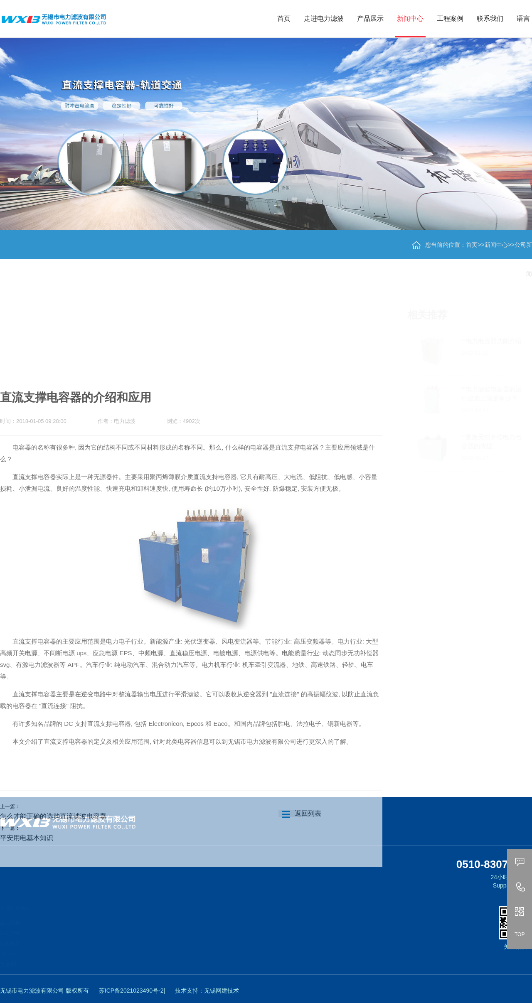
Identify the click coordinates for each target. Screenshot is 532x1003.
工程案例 (450, 18)
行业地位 (10, 945)
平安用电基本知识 (26, 857)
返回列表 (299, 832)
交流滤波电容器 (68, 948)
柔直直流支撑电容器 (73, 927)
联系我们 (490, 18)
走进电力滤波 (324, 18)
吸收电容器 (63, 969)
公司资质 (10, 934)
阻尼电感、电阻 (68, 979)
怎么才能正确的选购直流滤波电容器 (53, 835)
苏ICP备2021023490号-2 (131, 990)
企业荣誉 (10, 914)
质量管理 (10, 955)
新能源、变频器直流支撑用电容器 (88, 938)
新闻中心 (410, 18)
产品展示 (370, 18)
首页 (284, 18)
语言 (523, 18)
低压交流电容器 (68, 990)
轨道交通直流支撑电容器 (78, 917)
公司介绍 (10, 924)
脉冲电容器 (63, 958)
